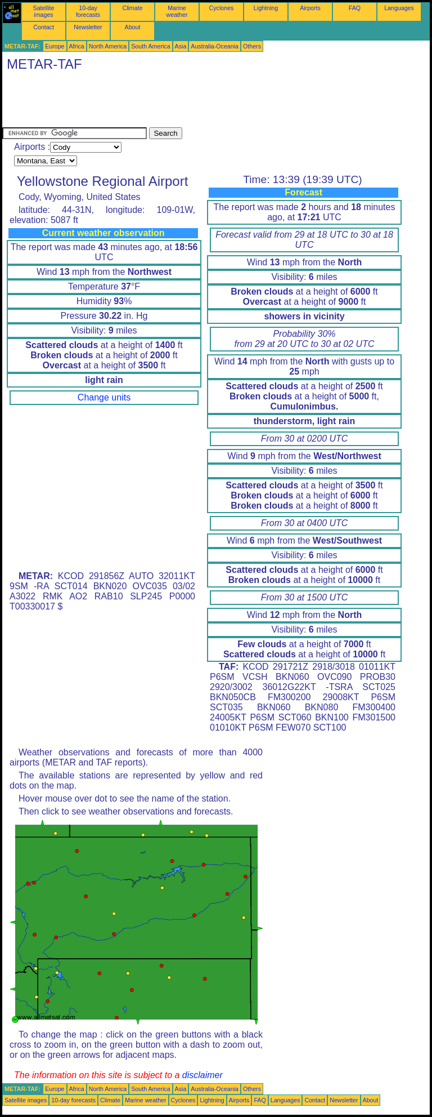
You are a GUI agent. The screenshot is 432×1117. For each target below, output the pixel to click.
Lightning (266, 8)
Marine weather (177, 11)
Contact (43, 27)
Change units (104, 397)
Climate (132, 8)
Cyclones (221, 8)
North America (108, 46)
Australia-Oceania (214, 46)
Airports (310, 8)
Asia (181, 46)
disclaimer (202, 1075)
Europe (54, 46)
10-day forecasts (88, 11)
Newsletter (88, 27)
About (133, 27)
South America (150, 46)
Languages (399, 8)
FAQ (355, 8)
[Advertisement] (207, 102)
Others (252, 46)
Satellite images (44, 11)
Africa (76, 46)
